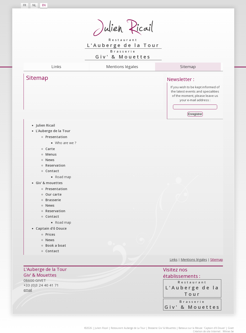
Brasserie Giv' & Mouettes (162, 328)
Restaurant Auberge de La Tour (128, 328)
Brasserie (53, 200)
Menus (50, 154)
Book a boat (55, 245)
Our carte (53, 194)
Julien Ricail (45, 125)
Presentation (56, 136)
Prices (50, 234)
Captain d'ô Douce (51, 228)
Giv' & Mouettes (192, 304)
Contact (52, 171)
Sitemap (188, 66)
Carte (50, 148)
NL (34, 5)
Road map (63, 177)
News (49, 160)
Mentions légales (122, 66)
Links (56, 66)
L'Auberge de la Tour (53, 131)
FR (24, 5)
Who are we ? (65, 142)
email (28, 290)
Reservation (55, 165)
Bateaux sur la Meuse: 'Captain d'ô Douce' (201, 328)
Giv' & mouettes (49, 183)
